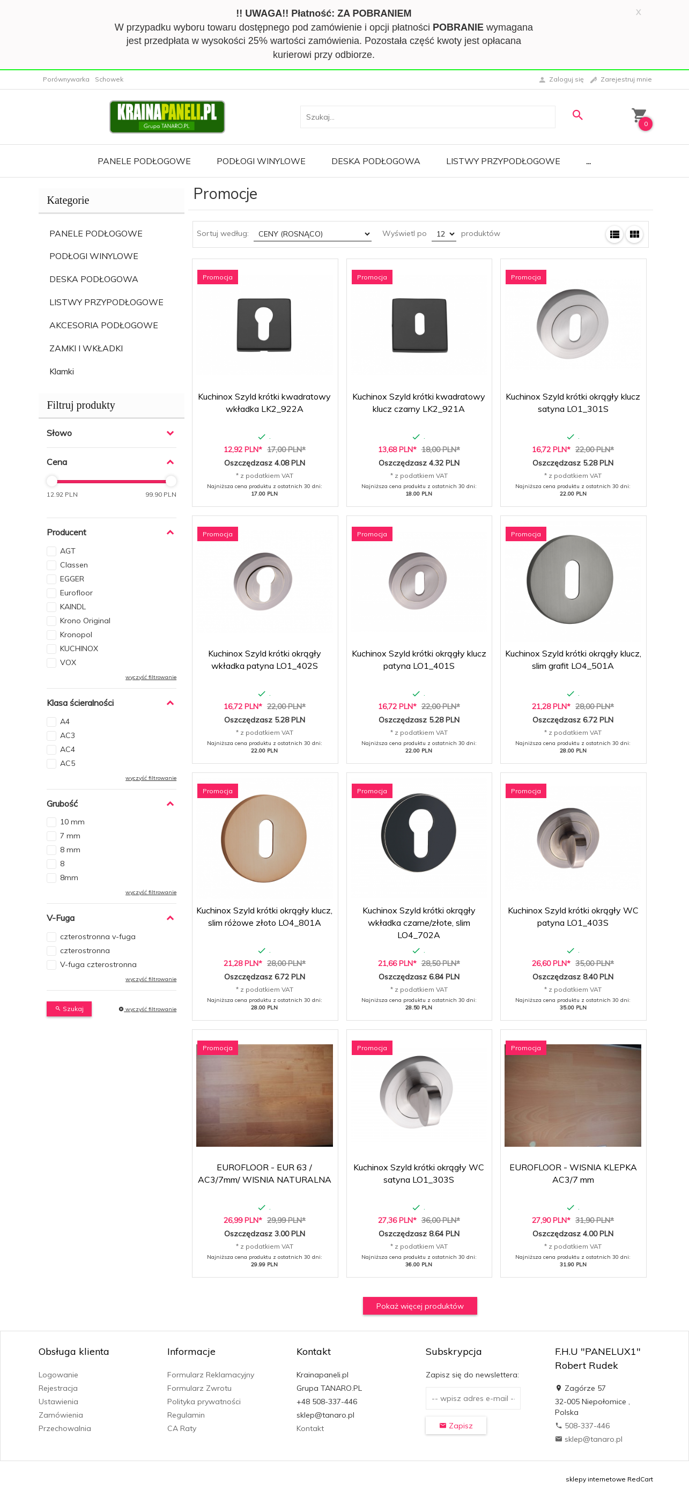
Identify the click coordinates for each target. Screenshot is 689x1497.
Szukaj (69, 1009)
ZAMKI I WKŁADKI (86, 348)
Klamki (61, 371)
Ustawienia (58, 1401)
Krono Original (85, 620)
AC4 (67, 749)
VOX (68, 662)
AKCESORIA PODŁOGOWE (103, 325)
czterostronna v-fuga (98, 936)
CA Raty (181, 1428)
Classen (74, 565)
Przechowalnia (65, 1428)
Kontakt (310, 1428)
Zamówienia (61, 1415)
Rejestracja (58, 1388)
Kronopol (76, 634)
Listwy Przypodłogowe (503, 161)
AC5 (67, 763)
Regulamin (186, 1415)
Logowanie (58, 1375)
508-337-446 (582, 1425)
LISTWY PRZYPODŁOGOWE (106, 302)
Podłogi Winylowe (261, 161)
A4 (65, 721)
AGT (68, 551)
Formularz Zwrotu (199, 1388)
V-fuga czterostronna (98, 964)
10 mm (72, 822)
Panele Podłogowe (144, 161)
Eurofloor (76, 593)
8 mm (70, 849)
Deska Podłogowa (375, 161)
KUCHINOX (79, 648)
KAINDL (73, 606)
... (588, 161)
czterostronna (85, 950)
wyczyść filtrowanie (150, 677)
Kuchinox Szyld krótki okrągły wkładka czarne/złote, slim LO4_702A (419, 922)
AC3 (67, 735)
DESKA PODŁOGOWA (93, 279)
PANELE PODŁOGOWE (96, 233)
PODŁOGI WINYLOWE (93, 255)
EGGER (72, 579)
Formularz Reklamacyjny (210, 1375)
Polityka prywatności (204, 1401)
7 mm (70, 835)
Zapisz (456, 1425)
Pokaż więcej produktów (420, 1306)
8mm (69, 877)
